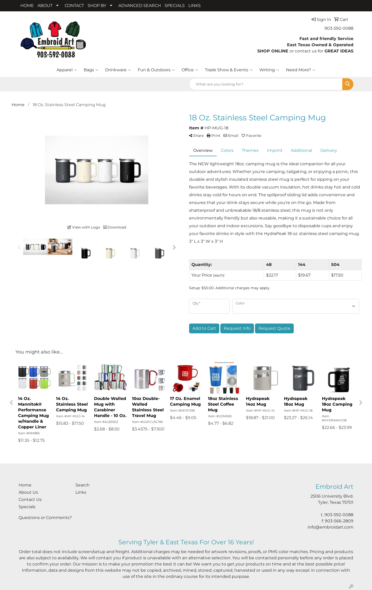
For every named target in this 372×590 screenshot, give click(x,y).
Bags (91, 70)
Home (25, 485)
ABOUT (44, 5)
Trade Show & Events (229, 70)
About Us (28, 492)
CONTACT (74, 5)
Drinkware (118, 70)
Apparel (67, 70)
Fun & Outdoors (156, 70)
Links (80, 492)
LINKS (194, 5)
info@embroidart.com (330, 527)
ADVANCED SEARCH (139, 5)
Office (190, 70)
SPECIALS (175, 5)
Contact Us (30, 499)
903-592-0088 (338, 28)
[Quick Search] (266, 84)
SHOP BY (97, 5)
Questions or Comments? (45, 517)
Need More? (300, 70)
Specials (27, 506)
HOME (27, 5)
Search (82, 485)
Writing (269, 70)
